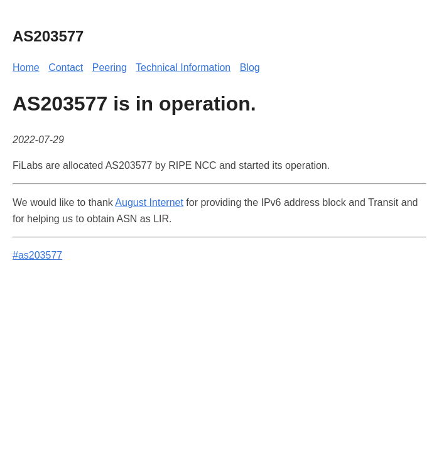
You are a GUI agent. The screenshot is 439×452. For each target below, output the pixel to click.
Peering (109, 67)
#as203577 (37, 255)
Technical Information (183, 67)
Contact (65, 67)
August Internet (149, 202)
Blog (250, 67)
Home (26, 67)
